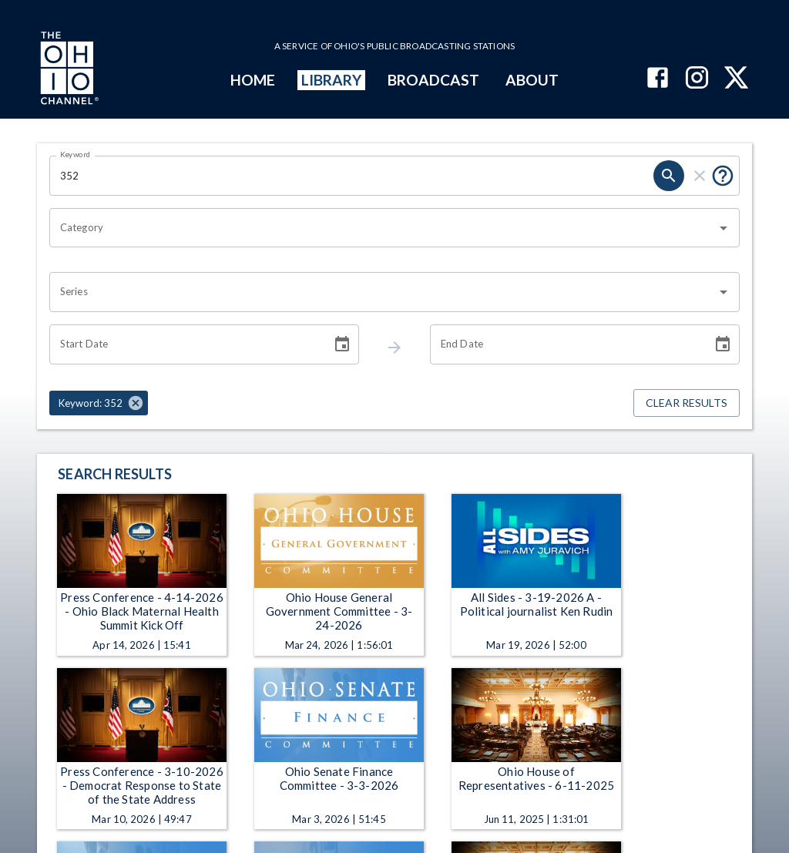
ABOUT (532, 80)
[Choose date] (342, 344)
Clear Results (686, 403)
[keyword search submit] (668, 175)
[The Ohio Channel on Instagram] (696, 79)
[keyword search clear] (699, 175)
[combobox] (383, 228)
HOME (252, 80)
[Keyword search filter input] (351, 176)
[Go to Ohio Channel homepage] (67, 70)
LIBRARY (331, 80)
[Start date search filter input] (185, 344)
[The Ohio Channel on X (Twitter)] (736, 79)
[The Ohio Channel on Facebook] (657, 79)
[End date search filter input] (565, 344)
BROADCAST (434, 80)
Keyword (75, 154)
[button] (98, 403)
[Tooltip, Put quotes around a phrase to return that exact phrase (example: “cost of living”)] (722, 175)
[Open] (723, 228)
